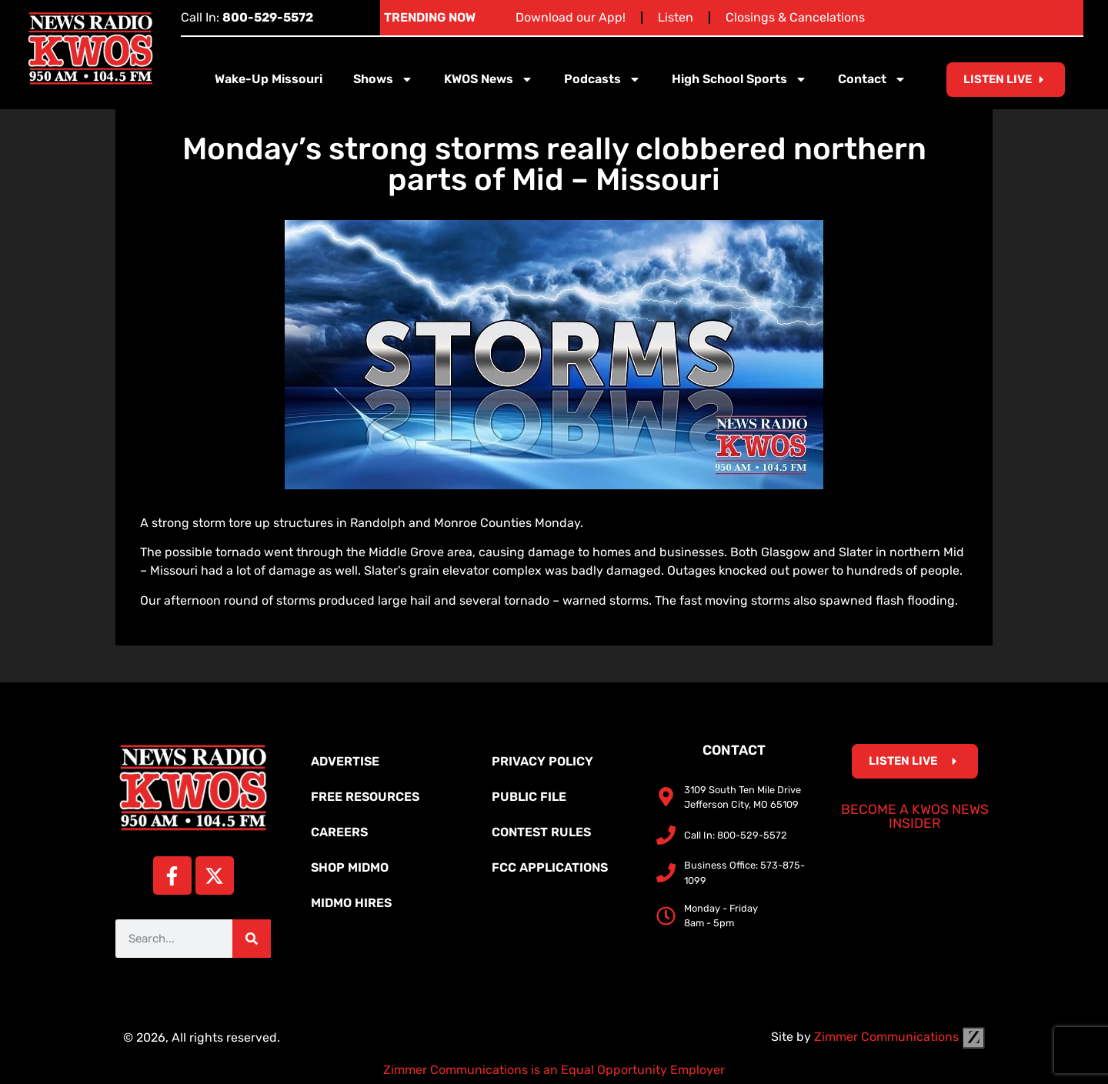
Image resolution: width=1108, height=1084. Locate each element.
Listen (675, 17)
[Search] (251, 938)
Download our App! (571, 17)
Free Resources (365, 796)
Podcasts (602, 79)
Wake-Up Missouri (268, 79)
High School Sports (739, 79)
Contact (872, 79)
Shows (383, 79)
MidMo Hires (351, 903)
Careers (339, 832)
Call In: (247, 17)
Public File (529, 796)
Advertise (345, 761)
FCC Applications (550, 867)
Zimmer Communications (899, 1036)
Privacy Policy (542, 761)
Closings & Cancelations (795, 17)
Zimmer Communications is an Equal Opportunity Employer (554, 1069)
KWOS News (488, 79)
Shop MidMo (350, 867)
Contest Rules (541, 832)
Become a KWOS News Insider (915, 816)
